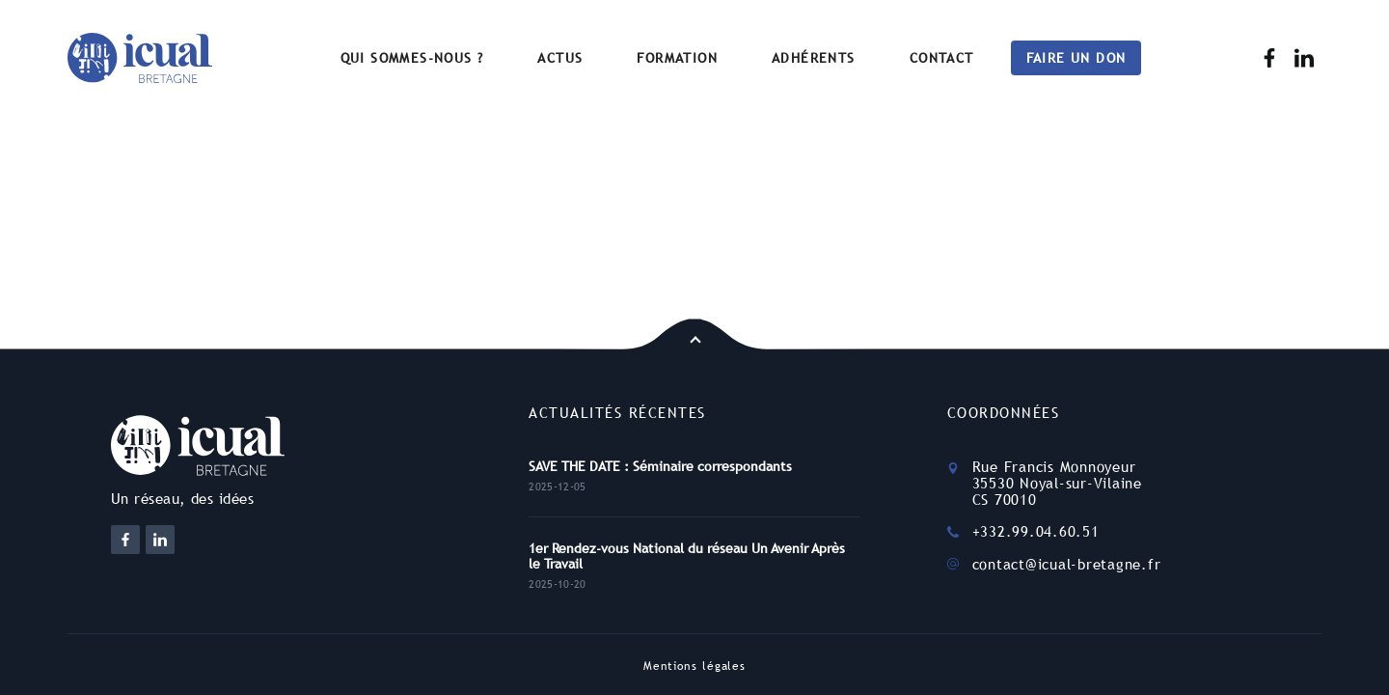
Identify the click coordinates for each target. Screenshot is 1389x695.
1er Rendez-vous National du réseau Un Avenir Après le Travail (687, 556)
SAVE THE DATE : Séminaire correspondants (660, 466)
